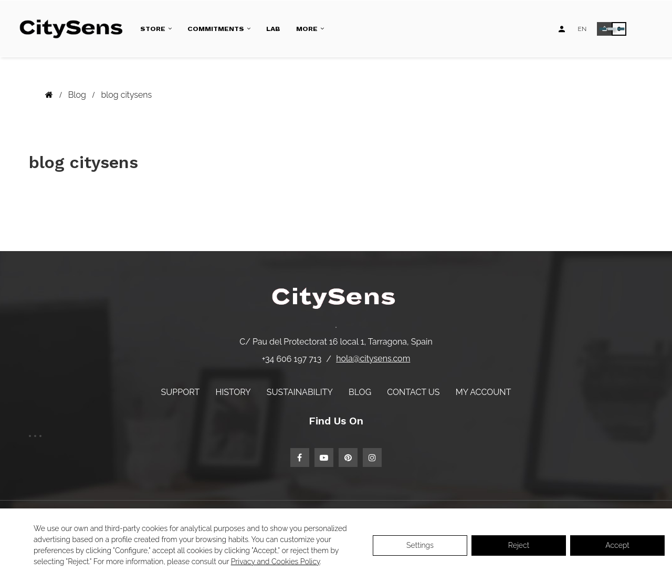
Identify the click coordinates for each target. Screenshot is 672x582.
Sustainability (300, 392)
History (232, 392)
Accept (617, 545)
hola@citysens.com (373, 358)
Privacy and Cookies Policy (275, 561)
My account (483, 392)
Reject (518, 545)
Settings (420, 545)
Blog (360, 392)
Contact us (413, 392)
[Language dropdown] (582, 29)
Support (180, 392)
